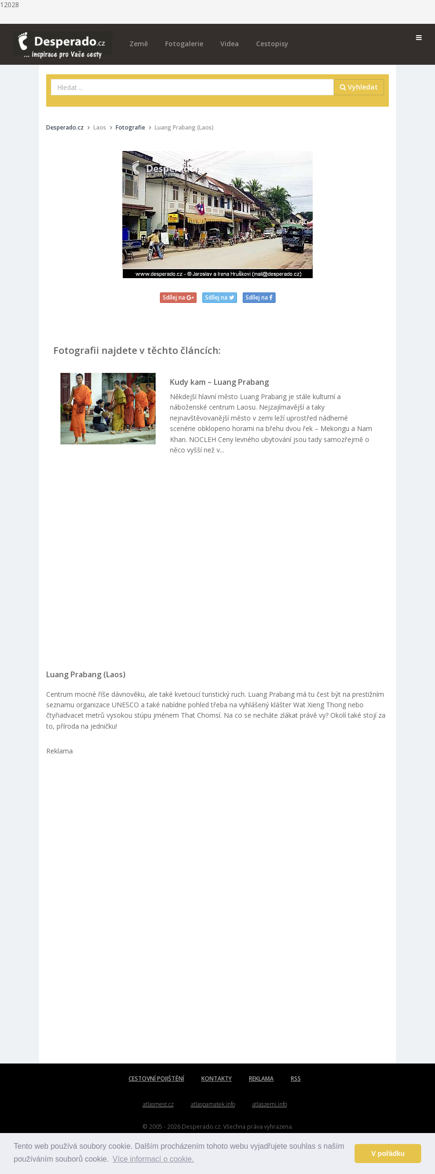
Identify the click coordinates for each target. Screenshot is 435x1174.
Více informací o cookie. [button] (153, 1159)
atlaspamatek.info (213, 1104)
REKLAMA (261, 1078)
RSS (296, 1078)
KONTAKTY (216, 1078)
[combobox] (192, 87)
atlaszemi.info (269, 1104)
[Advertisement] (217, 575)
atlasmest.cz (158, 1104)
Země (138, 43)
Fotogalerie (184, 43)
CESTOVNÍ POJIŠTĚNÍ (156, 1078)
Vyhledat (359, 86)
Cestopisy (272, 43)
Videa (229, 43)
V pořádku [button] (388, 1153)
